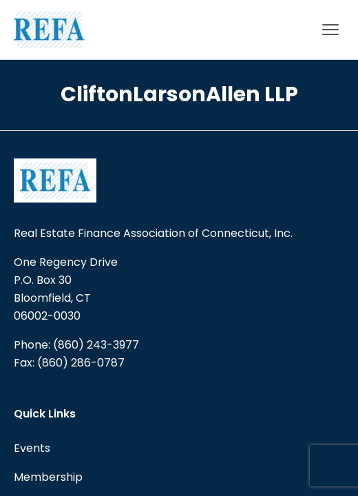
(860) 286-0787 (81, 363)
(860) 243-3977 (96, 345)
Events (32, 448)
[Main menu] (330, 29)
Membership (48, 477)
